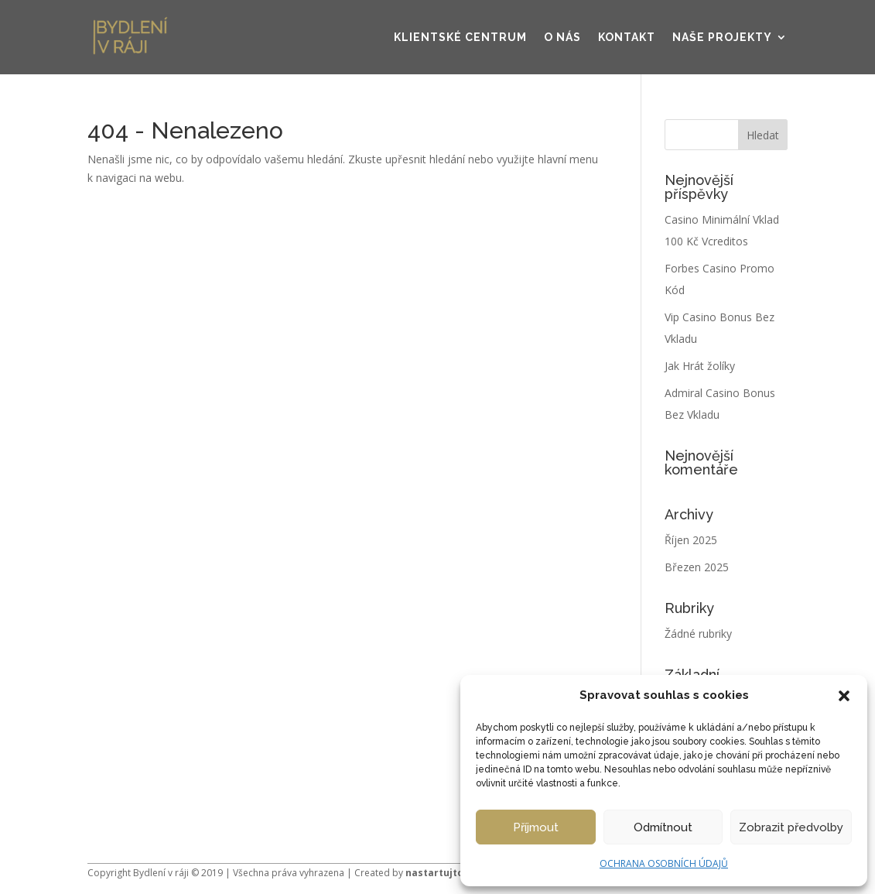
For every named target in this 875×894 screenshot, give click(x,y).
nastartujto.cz (441, 872)
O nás (562, 37)
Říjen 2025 (691, 540)
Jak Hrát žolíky (700, 365)
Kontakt (626, 37)
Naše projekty (722, 37)
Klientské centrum (460, 37)
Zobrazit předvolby (791, 827)
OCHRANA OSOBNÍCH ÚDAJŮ (664, 863)
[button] (844, 696)
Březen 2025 (697, 567)
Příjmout (536, 827)
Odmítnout (663, 827)
